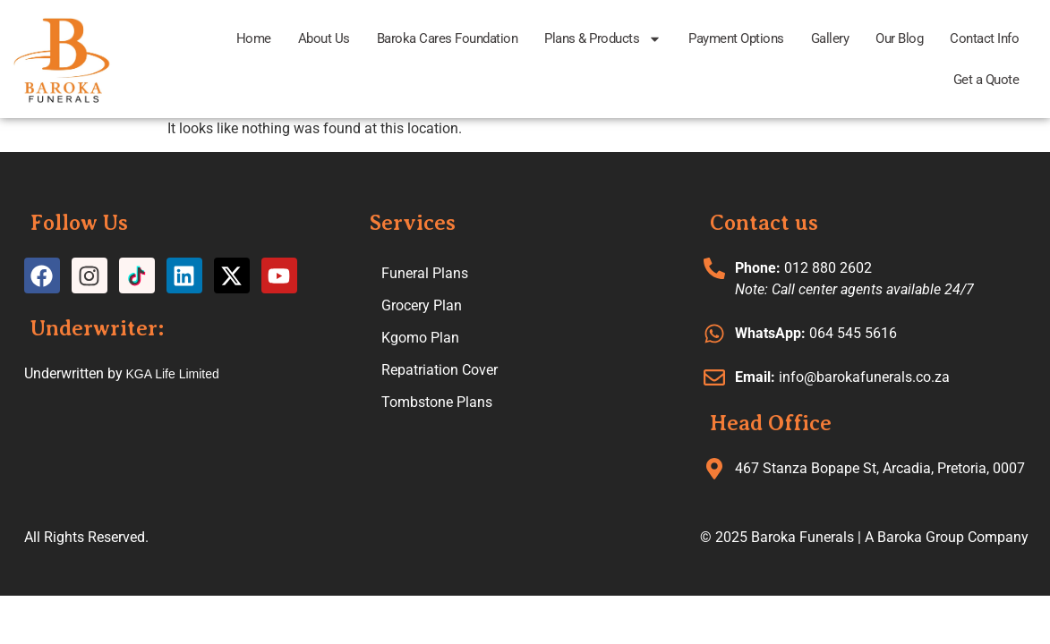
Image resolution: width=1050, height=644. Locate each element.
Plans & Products (603, 39)
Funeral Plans (424, 273)
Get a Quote (986, 80)
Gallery (830, 38)
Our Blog (899, 38)
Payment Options (736, 38)
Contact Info (984, 38)
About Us (324, 38)
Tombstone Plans (436, 402)
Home (253, 38)
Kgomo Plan (420, 337)
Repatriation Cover (439, 369)
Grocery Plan (421, 305)
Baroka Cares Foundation (447, 38)
